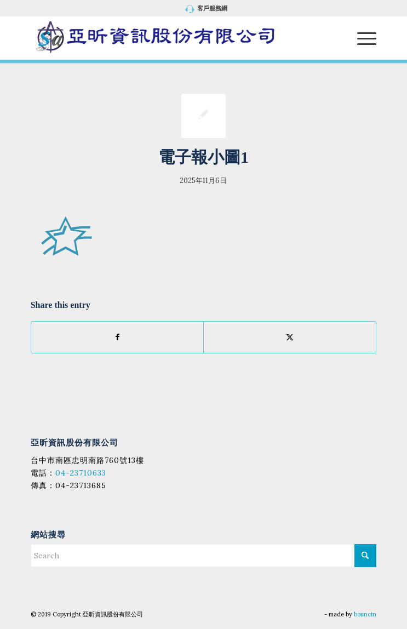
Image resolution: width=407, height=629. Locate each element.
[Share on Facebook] (117, 337)
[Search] (204, 555)
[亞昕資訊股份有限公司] (169, 38)
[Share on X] (290, 337)
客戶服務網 (206, 9)
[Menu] (361, 38)
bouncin (365, 614)
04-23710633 (80, 473)
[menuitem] (206, 9)
